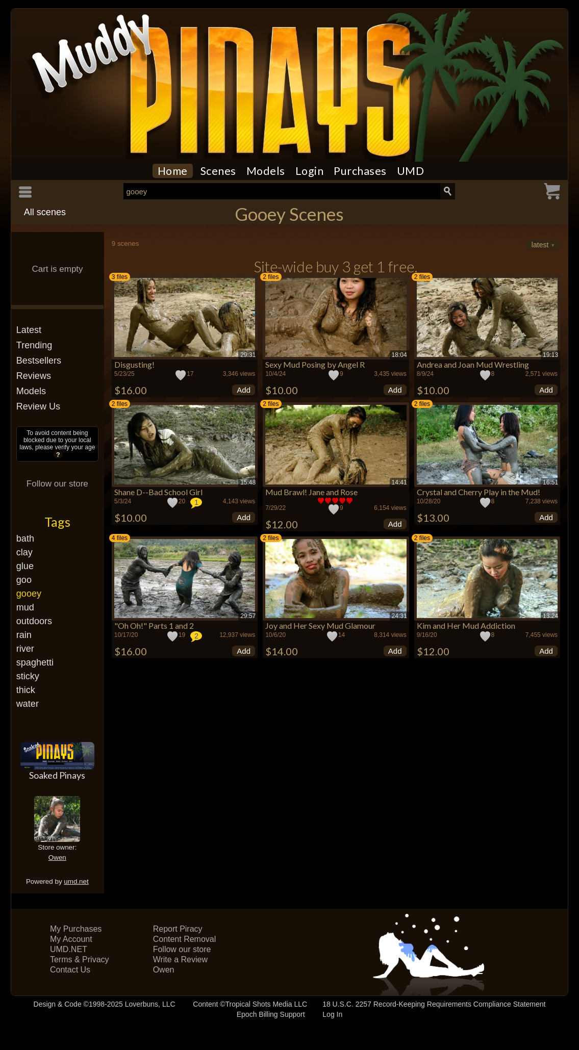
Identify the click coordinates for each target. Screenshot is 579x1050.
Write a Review (180, 959)
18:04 (399, 354)
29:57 (248, 616)
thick (25, 690)
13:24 (550, 616)
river (25, 649)
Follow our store (57, 484)
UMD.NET (68, 949)
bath (25, 538)
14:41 (399, 482)
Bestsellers (38, 360)
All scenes (45, 212)
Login (309, 170)
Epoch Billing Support (271, 1014)
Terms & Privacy (79, 959)
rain (24, 635)
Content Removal (184, 939)
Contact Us (70, 969)
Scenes (218, 170)
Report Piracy (178, 929)
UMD (410, 170)
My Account (71, 939)
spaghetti (35, 662)
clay (24, 552)
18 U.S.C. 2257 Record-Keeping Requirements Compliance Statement (433, 1004)
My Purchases (76, 929)
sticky (27, 676)
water (27, 704)
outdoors (34, 621)
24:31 (399, 616)
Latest (28, 330)
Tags (57, 521)
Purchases (360, 170)
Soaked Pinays (57, 775)
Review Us (38, 406)
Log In (332, 1014)
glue (25, 566)
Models (265, 170)
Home (173, 170)
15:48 (248, 482)
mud (25, 607)
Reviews (33, 376)
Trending (34, 345)
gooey (28, 593)
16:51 (550, 482)
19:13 (550, 354)
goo (24, 580)
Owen (57, 857)
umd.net (76, 881)
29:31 (248, 354)
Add (243, 390)
